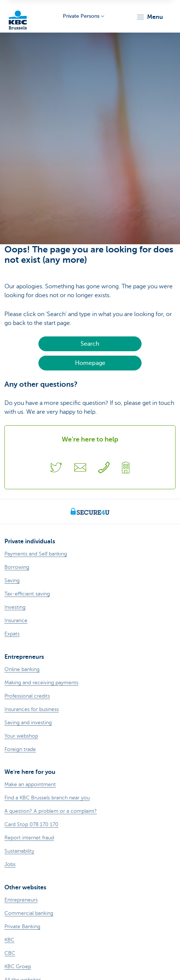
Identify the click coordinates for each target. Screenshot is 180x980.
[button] (149, 17)
